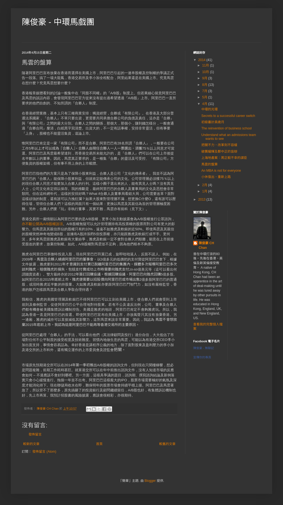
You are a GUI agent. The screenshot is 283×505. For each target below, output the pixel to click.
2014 (202, 60)
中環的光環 (209, 109)
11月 (206, 65)
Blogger (150, 481)
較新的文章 (31, 444)
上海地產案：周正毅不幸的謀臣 (224, 158)
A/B (46, 224)
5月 (205, 97)
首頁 (99, 444)
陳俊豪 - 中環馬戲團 (58, 21)
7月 (205, 91)
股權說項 (56, 224)
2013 (202, 199)
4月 (205, 104)
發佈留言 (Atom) (44, 451)
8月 (205, 85)
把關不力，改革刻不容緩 (219, 145)
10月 (206, 72)
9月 (205, 78)
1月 (205, 191)
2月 (205, 185)
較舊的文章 (167, 444)
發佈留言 (35, 434)
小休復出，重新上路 (216, 177)
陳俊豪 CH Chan (206, 245)
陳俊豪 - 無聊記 (203, 348)
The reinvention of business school (226, 128)
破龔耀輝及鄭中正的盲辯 (219, 151)
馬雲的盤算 (209, 164)
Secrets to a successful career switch (228, 116)
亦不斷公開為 (32, 224)
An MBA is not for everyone (221, 171)
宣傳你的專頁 (202, 357)
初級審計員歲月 (212, 122)
